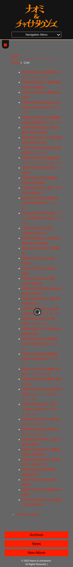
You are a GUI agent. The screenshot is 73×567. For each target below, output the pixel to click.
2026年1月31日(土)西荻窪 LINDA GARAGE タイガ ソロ (40, 344)
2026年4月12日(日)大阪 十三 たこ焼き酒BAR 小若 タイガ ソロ (42, 218)
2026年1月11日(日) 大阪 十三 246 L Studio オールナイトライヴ (41, 409)
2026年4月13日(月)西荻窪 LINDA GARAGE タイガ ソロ (40, 203)
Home (15, 62)
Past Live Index (28, 514)
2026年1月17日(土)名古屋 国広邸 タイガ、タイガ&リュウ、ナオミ (42, 394)
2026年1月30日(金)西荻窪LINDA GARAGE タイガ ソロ (40, 359)
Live (14, 56)
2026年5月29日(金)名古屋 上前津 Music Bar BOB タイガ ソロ (42, 107)
